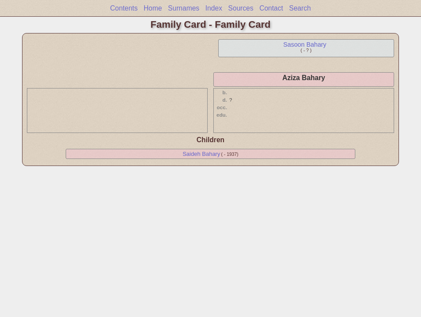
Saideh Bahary (201, 154)
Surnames (183, 8)
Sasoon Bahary (305, 44)
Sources (240, 8)
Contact (271, 8)
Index (213, 8)
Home (153, 8)
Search (300, 8)
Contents (124, 8)
